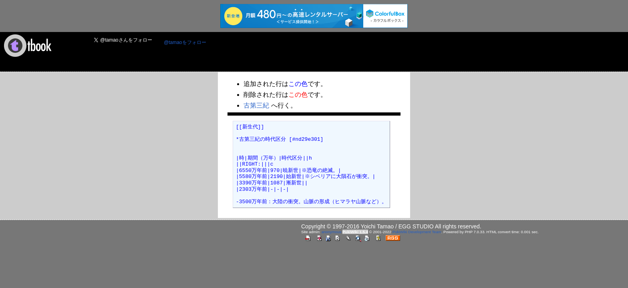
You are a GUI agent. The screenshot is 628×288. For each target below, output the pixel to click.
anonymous (332, 232)
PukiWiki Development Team (416, 232)
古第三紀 (257, 105)
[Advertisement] (358, 52)
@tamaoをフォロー (185, 42)
